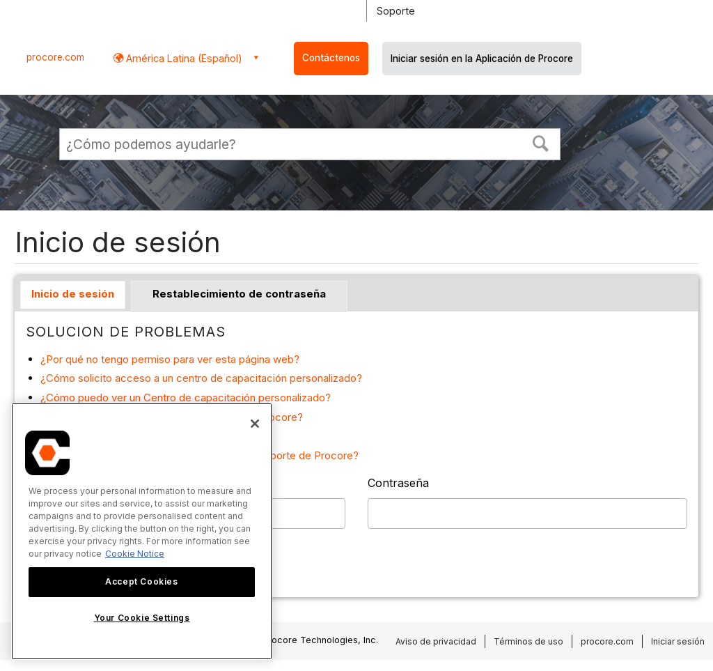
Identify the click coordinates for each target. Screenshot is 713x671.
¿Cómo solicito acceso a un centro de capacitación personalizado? (201, 378)
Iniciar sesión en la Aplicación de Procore (482, 58)
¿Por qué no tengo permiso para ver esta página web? (169, 359)
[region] (141, 531)
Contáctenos (331, 57)
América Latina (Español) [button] (182, 58)
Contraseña (398, 483)
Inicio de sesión (72, 293)
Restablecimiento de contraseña (239, 293)
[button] (541, 142)
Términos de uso (528, 641)
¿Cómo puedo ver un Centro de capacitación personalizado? (185, 397)
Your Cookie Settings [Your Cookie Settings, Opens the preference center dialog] (142, 617)
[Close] (255, 423)
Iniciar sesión (678, 641)
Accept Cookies (141, 581)
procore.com (55, 57)
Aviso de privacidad (435, 641)
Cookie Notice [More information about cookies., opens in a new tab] (134, 553)
